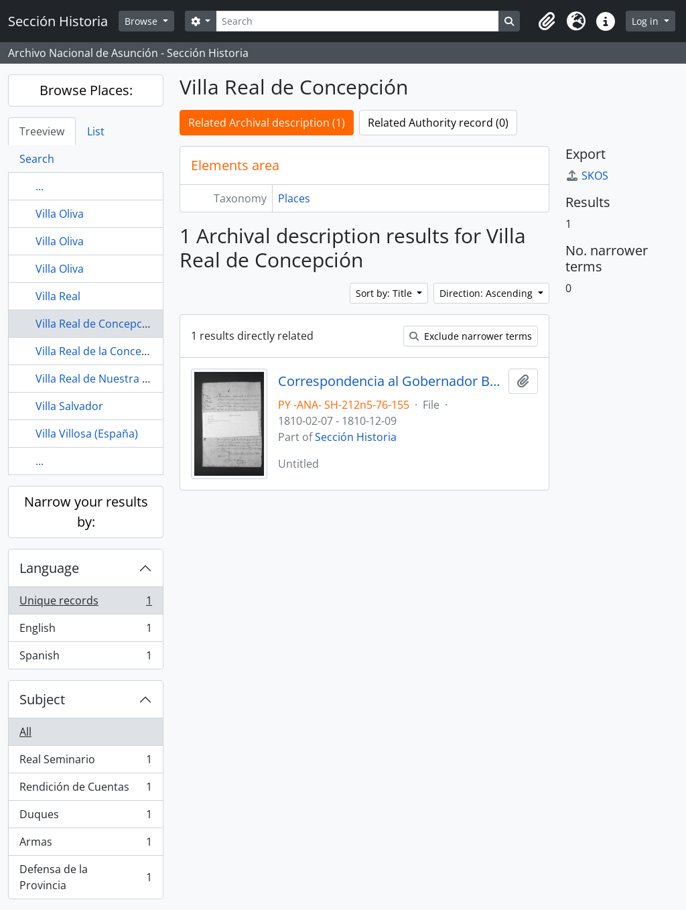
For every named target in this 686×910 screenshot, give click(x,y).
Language (49, 568)
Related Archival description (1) (266, 122)
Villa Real (58, 296)
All (25, 731)
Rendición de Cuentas (85, 790)
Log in (646, 21)
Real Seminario (85, 762)
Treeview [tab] (41, 131)
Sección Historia (356, 437)
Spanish (85, 658)
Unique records (85, 603)
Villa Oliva (60, 213)
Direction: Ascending (487, 293)
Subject (42, 699)
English (85, 631)
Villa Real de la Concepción (102, 351)
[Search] (357, 21)
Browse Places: (86, 90)
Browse (142, 21)
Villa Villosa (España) (87, 433)
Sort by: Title (385, 293)
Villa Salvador (69, 406)
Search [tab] (36, 158)
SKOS (586, 175)
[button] (546, 21)
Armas (85, 845)
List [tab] (96, 131)
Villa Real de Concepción (97, 323)
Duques (85, 817)
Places (294, 198)
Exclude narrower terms (470, 336)
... (40, 186)
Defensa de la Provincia (85, 877)
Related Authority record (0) (438, 122)
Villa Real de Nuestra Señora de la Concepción (151, 378)
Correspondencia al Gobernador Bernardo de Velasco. (391, 381)
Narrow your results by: (86, 512)
